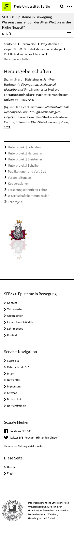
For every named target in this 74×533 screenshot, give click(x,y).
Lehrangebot (15, 328)
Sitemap (12, 393)
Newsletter (13, 380)
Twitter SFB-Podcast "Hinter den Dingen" (34, 437)
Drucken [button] (12, 467)
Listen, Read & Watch (20, 322)
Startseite (10, 44)
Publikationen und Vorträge (45, 49)
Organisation (15, 315)
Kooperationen (18, 183)
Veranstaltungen (19, 177)
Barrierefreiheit (16, 406)
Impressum (14, 386)
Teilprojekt (15, 202)
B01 (20, 49)
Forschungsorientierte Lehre (27, 189)
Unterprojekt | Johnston (24, 147)
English (11, 473)
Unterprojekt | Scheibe (23, 165)
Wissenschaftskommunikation (28, 195)
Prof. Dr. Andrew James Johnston (24, 54)
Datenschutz (14, 399)
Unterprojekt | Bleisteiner (25, 159)
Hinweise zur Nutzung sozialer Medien (24, 446)
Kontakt (12, 335)
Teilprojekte (28, 44)
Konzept (12, 303)
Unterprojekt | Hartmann (25, 153)
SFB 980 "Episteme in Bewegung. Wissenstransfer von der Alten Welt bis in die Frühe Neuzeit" (36, 22)
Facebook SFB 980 (20, 431)
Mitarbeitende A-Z (18, 367)
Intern (10, 373)
